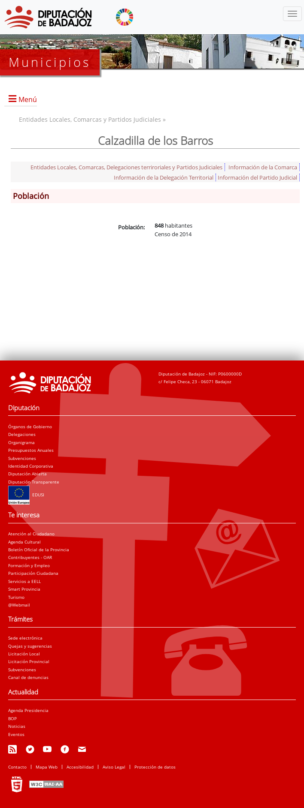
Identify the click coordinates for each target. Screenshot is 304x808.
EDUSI (26, 495)
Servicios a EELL (24, 581)
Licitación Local (24, 654)
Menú (27, 99)
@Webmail (19, 605)
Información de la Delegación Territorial (163, 177)
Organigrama (21, 442)
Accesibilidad (80, 767)
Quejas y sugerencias (30, 646)
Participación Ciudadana (33, 573)
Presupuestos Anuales (31, 450)
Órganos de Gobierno (30, 427)
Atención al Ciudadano (31, 534)
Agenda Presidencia (28, 710)
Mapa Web (47, 767)
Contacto (17, 767)
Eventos (16, 734)
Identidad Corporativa (30, 466)
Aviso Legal (114, 767)
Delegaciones (22, 434)
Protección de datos (155, 767)
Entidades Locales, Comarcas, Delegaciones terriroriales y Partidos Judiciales (126, 167)
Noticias (16, 726)
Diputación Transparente (33, 482)
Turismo (16, 597)
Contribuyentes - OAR (30, 557)
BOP (12, 718)
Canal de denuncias (28, 677)
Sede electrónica (25, 638)
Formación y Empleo (29, 565)
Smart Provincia (24, 589)
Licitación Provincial (28, 661)
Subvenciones (22, 458)
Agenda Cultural (24, 542)
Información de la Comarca (262, 167)
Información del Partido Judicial (257, 177)
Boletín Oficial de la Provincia (38, 550)
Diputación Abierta (27, 474)
